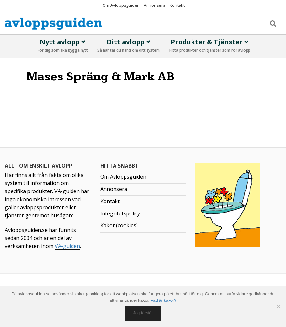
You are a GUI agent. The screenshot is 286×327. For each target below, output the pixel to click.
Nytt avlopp (63, 46)
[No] (278, 306)
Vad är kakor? (164, 300)
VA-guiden (67, 246)
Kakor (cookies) (119, 225)
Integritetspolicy (120, 213)
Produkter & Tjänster (209, 46)
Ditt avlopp (128, 46)
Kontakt (177, 5)
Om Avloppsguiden (121, 5)
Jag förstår (143, 313)
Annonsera (155, 5)
